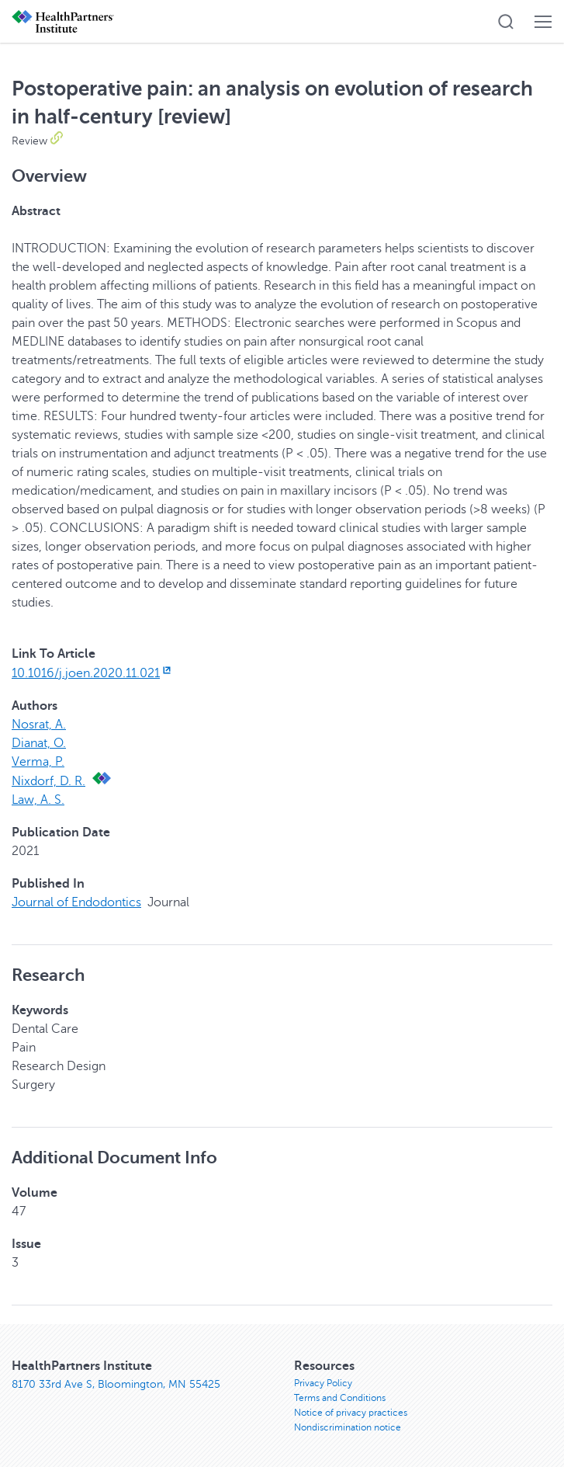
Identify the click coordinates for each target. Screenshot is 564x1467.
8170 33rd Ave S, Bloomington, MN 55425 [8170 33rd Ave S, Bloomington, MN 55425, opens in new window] (116, 1384)
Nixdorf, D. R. (48, 781)
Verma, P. (38, 762)
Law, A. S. (38, 800)
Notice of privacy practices (350, 1412)
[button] (506, 21)
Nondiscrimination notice (347, 1427)
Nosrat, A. (39, 725)
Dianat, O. (39, 743)
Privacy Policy (323, 1383)
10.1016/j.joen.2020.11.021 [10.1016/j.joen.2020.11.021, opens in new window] (93, 673)
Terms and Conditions (340, 1397)
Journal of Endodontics (76, 902)
